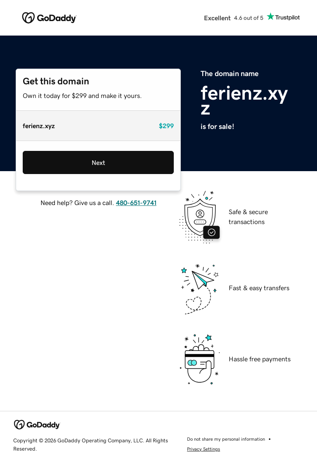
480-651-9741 (136, 202)
